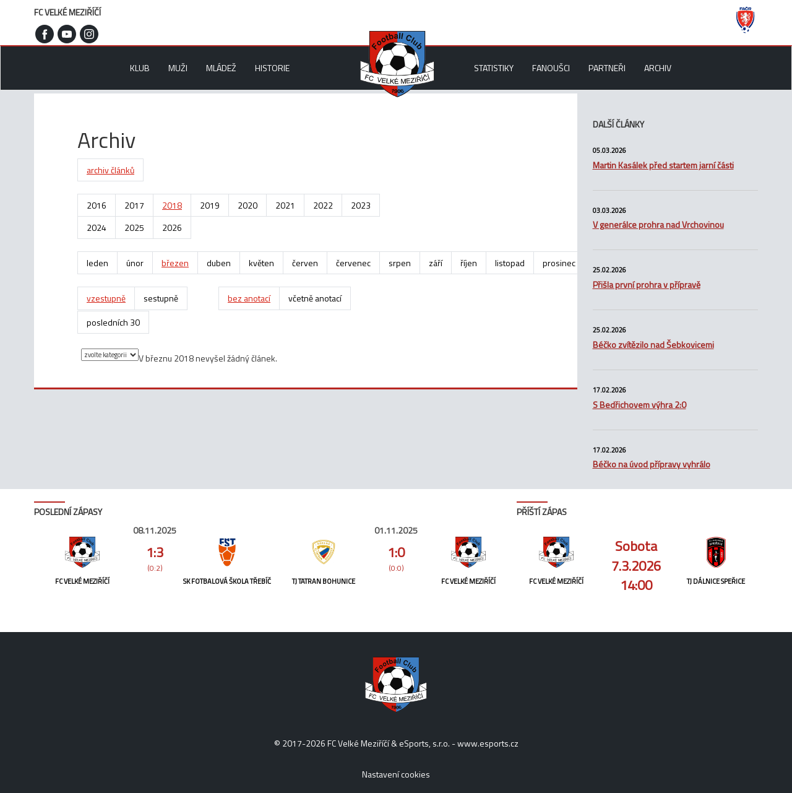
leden (97, 262)
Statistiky (494, 67)
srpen (400, 262)
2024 (96, 227)
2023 (361, 205)
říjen (468, 262)
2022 (323, 205)
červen (305, 262)
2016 (96, 205)
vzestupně (106, 298)
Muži (177, 67)
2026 (172, 227)
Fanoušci (551, 67)
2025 (134, 227)
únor (135, 262)
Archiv (657, 67)
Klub (140, 67)
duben (219, 262)
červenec (353, 262)
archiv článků (110, 169)
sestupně (161, 298)
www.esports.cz (488, 743)
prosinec (559, 262)
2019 (210, 205)
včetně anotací (315, 298)
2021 (285, 205)
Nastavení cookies (396, 774)
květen (261, 262)
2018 (172, 205)
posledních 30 (113, 322)
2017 (134, 205)
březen (175, 262)
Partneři (607, 67)
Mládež (221, 67)
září (435, 262)
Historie (272, 67)
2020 (247, 205)
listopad (510, 262)
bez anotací (249, 298)
